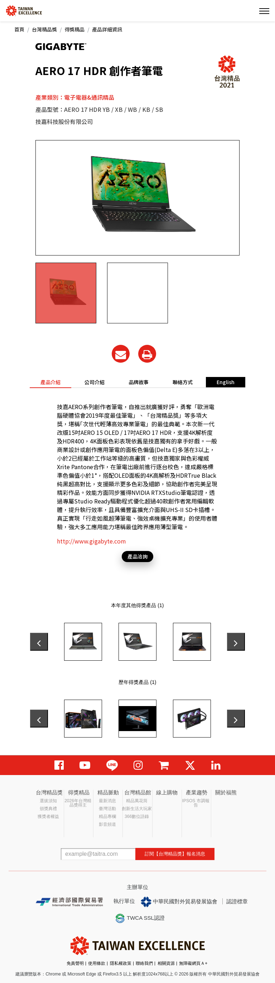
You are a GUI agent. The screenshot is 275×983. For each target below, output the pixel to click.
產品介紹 (50, 382)
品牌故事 (139, 382)
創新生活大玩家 (137, 808)
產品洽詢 (137, 556)
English (226, 382)
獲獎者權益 (48, 816)
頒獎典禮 (48, 808)
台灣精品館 (137, 792)
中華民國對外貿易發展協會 (179, 902)
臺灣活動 (107, 808)
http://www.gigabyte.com (91, 541)
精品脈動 (108, 792)
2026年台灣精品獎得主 (77, 803)
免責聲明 (75, 963)
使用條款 (96, 963)
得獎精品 (74, 29)
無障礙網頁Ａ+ (193, 963)
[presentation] (39, 642)
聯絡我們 (144, 963)
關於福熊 (226, 792)
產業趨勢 (196, 792)
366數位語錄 (137, 816)
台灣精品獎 (44, 29)
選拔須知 (48, 801)
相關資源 (166, 963)
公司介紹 (95, 382)
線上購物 (167, 792)
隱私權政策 (120, 963)
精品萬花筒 (137, 801)
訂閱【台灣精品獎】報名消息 (175, 854)
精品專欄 (107, 816)
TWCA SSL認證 (140, 918)
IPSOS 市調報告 (195, 803)
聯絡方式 (183, 382)
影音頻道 (107, 824)
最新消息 (107, 801)
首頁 (19, 29)
